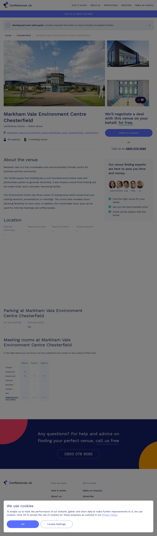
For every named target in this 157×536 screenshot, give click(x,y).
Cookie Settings (57, 524)
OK (23, 524)
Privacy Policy (109, 515)
